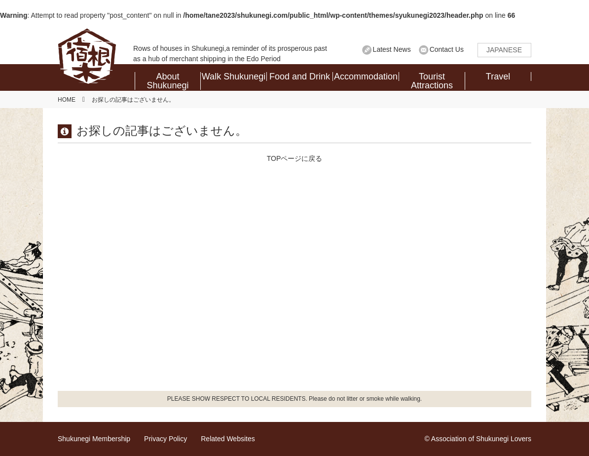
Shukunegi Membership (94, 439)
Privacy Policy (165, 439)
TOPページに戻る (295, 158)
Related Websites (228, 439)
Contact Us (447, 49)
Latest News (392, 49)
